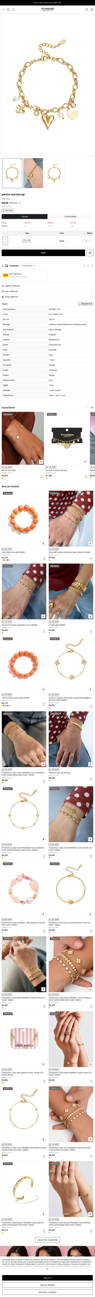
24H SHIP (8, 210)
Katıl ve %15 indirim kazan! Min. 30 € (47, 3)
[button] (82, 241)
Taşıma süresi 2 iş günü (18, 277)
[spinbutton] (86, 241)
